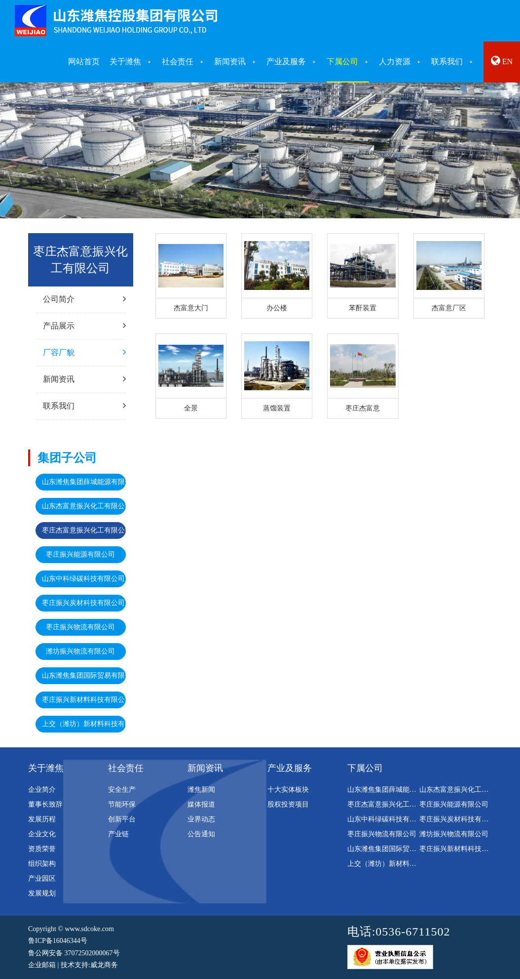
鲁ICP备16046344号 (57, 940)
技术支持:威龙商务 (89, 965)
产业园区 (42, 878)
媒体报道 (201, 804)
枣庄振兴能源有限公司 (80, 554)
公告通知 (201, 834)
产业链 (118, 834)
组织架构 (42, 863)
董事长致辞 (45, 804)
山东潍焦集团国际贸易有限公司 (84, 675)
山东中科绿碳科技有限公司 (83, 578)
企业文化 (42, 834)
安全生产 (122, 789)
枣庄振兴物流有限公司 (80, 627)
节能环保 (122, 804)
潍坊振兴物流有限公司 (80, 651)
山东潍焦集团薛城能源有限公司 (84, 482)
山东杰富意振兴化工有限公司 (84, 506)
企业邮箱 (42, 965)
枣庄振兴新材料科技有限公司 (84, 699)
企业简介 (42, 789)
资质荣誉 (42, 849)
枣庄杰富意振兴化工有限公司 (84, 530)
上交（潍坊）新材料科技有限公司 (84, 724)
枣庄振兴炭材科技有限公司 (83, 603)
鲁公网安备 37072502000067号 (74, 953)
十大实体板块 (288, 789)
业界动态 (201, 819)
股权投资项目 (288, 804)
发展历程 (42, 819)
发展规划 (42, 893)
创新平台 (122, 819)
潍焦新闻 (201, 789)
